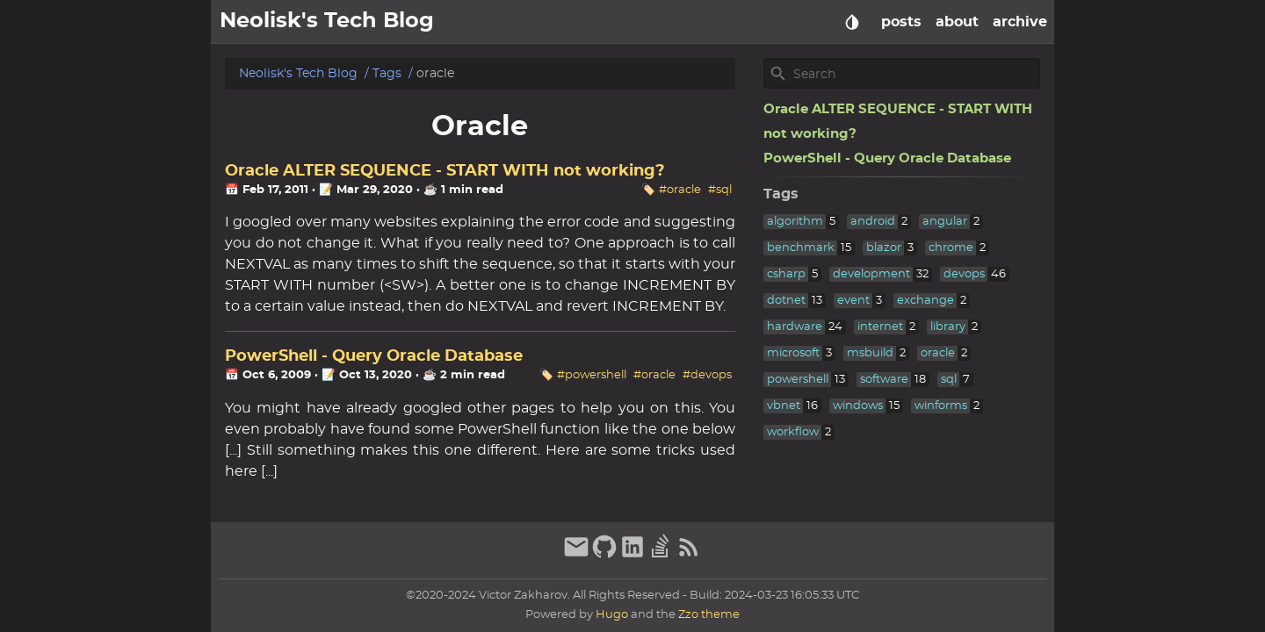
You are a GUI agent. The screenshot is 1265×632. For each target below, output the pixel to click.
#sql (720, 190)
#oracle (680, 190)
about (957, 22)
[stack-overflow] (661, 555)
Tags (386, 73)
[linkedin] (632, 555)
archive (1020, 22)
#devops (707, 375)
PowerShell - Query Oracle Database (374, 356)
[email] (576, 555)
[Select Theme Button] (852, 22)
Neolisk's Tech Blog (298, 73)
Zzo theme (709, 615)
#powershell (591, 375)
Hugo (612, 615)
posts (901, 22)
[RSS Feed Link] (689, 555)
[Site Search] (915, 74)
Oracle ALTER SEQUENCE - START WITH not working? (445, 171)
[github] (604, 555)
